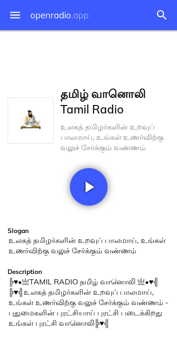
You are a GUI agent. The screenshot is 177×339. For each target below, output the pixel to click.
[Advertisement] (88, 56)
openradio (59, 15)
